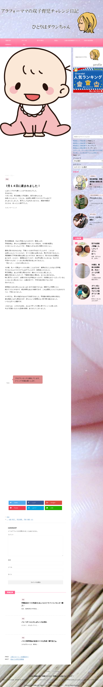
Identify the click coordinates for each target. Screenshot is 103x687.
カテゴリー (77, 164)
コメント (11, 534)
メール (10, 567)
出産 (10, 519)
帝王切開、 (20, 519)
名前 (9, 560)
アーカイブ (77, 158)
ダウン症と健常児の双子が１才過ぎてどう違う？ (96, 291)
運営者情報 (47, 671)
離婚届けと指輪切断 (79, 140)
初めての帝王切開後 (17, 659)
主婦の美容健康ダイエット (72, 40)
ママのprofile (55, 671)
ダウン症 (24, 40)
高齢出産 (8, 40)
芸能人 (56, 40)
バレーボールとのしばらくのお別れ (34, 622)
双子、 (14, 519)
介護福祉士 (8, 44)
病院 (28, 519)
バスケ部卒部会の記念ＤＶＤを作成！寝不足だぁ (39, 641)
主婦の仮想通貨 (88, 40)
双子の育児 (40, 40)
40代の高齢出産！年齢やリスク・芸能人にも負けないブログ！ (51, 676)
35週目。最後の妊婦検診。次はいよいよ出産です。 (96, 270)
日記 (24, 44)
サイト (10, 574)
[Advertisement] (35, 156)
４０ (32, 519)
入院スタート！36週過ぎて (19, 657)
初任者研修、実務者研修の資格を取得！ (96, 181)
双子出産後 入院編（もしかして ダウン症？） (96, 249)
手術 (25, 519)
